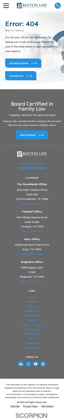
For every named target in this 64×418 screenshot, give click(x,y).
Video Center (32, 347)
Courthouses (32, 333)
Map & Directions (32, 203)
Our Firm (31, 301)
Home (32, 297)
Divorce (32, 306)
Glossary (32, 329)
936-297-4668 (32, 168)
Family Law (32, 311)
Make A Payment (31, 324)
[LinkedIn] (21, 363)
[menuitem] (15, 406)
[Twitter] (28, 363)
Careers (32, 320)
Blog (32, 338)
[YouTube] (35, 363)
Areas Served (32, 315)
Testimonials (32, 343)
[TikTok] (43, 363)
